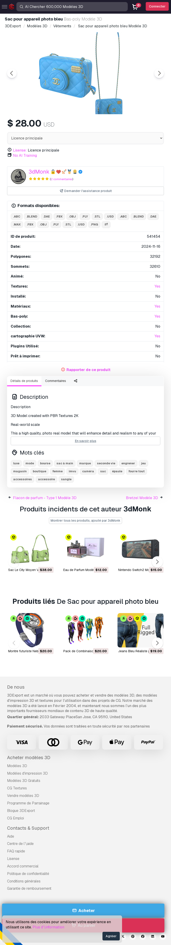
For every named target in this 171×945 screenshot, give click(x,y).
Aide (10, 836)
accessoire (46, 479)
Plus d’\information (48, 927)
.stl (97, 216)
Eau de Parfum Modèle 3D (82, 570)
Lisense (13, 858)
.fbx (59, 216)
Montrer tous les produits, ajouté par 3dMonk (85, 520)
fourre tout (136, 471)
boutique (39, 471)
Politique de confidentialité (28, 873)
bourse (45, 463)
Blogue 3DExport (21, 810)
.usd (110, 216)
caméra (88, 471)
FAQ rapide (16, 851)
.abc (16, 216)
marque (85, 463)
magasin (20, 471)
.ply (85, 216)
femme (57, 471)
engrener (128, 463)
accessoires (22, 479)
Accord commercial (22, 866)
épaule (117, 471)
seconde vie (106, 463)
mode (30, 463)
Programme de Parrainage (28, 803)
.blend (31, 216)
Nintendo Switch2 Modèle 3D (139, 570)
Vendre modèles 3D (23, 795)
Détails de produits (24, 381)
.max (17, 224)
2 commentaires (61, 179)
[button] (157, 562)
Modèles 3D (17, 765)
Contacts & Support (28, 828)
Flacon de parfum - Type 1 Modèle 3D (45, 497)
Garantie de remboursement (29, 888)
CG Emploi (15, 818)
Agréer (111, 936)
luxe (16, 463)
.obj (72, 216)
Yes (157, 286)
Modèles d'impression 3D (27, 773)
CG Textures (17, 788)
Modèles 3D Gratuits (23, 780)
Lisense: (20, 150)
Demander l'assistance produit (85, 191)
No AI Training (25, 155)
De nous (16, 687)
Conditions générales (24, 881)
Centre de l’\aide (20, 843)
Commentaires (55, 381)
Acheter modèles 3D (28, 758)
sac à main (64, 463)
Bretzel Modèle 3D (142, 497)
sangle (66, 479)
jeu (143, 463)
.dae (46, 216)
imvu (72, 471)
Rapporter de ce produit (88, 369)
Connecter (157, 6)
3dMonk (38, 171)
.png (94, 224)
